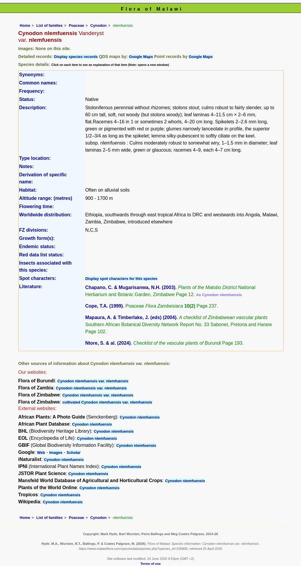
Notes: (26, 166)
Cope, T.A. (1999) (104, 305)
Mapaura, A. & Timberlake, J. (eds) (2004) (130, 317)
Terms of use (151, 563)
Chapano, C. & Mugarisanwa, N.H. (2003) (130, 287)
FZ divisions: (33, 230)
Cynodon (98, 25)
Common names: (38, 82)
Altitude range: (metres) (45, 198)
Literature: (30, 286)
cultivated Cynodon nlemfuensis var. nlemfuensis (107, 402)
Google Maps (141, 56)
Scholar (73, 452)
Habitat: (28, 189)
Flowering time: (36, 206)
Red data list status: (41, 254)
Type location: (35, 158)
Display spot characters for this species (121, 278)
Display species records (76, 56)
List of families (49, 25)
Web (41, 452)
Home (25, 25)
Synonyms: (31, 74)
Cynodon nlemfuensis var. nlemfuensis (92, 381)
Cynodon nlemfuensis (140, 417)
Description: (32, 107)
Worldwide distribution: (45, 214)
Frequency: (31, 91)
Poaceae (76, 25)
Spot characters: (37, 278)
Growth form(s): (37, 238)
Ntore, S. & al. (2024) (108, 343)
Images (55, 452)
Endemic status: (37, 246)
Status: (27, 99)
